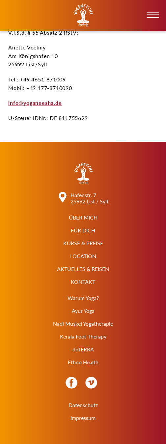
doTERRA (83, 349)
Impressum (83, 418)
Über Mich (83, 217)
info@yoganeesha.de (35, 103)
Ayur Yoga (83, 311)
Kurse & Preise (83, 243)
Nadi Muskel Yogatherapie (83, 323)
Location (83, 256)
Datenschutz (83, 405)
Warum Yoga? (83, 298)
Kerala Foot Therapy (83, 336)
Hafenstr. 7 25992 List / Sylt (89, 198)
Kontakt (83, 282)
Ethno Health (83, 362)
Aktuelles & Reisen (83, 269)
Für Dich (83, 230)
